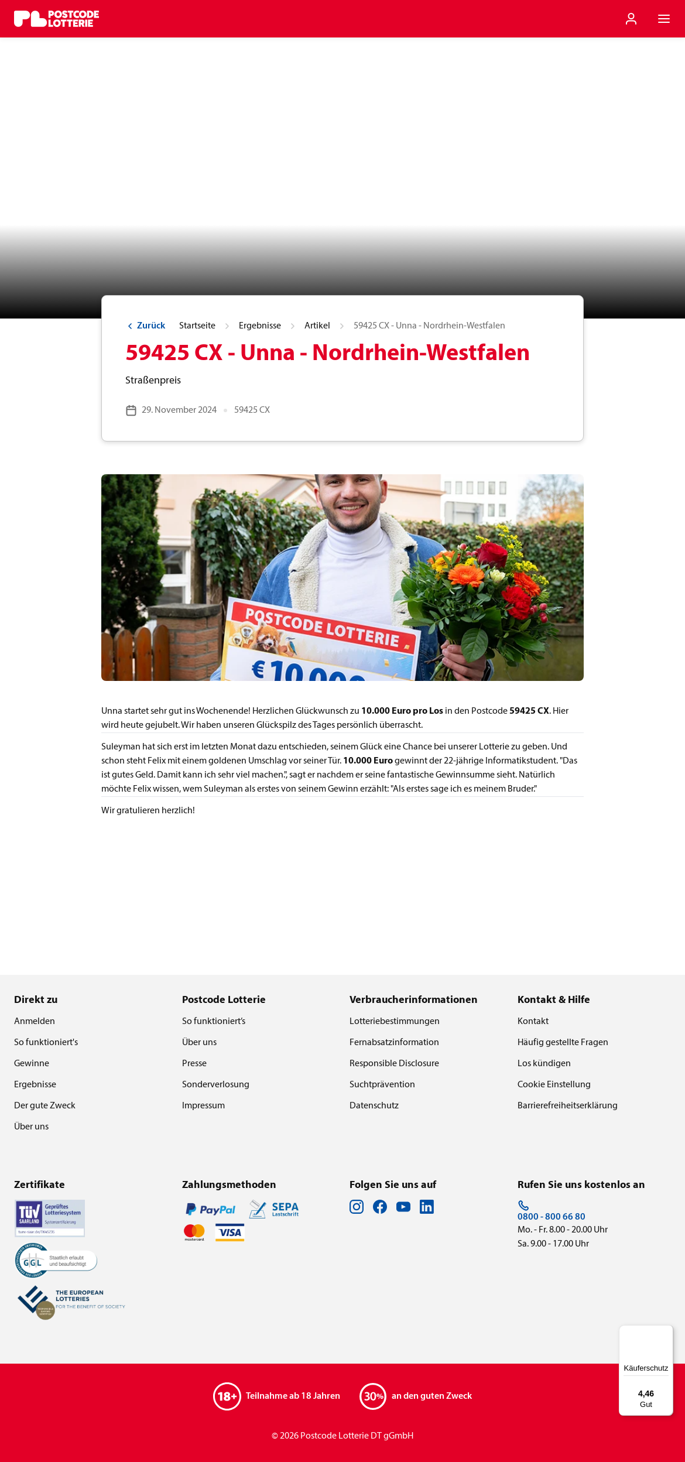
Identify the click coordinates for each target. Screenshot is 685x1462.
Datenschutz (374, 1106)
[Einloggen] (631, 19)
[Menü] (666, 1332)
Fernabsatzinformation (394, 1042)
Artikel (317, 326)
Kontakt (533, 1021)
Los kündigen (544, 1064)
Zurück (145, 326)
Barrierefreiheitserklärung (568, 1106)
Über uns (31, 1127)
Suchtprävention (382, 1085)
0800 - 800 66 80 (551, 1211)
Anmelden (34, 1021)
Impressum (203, 1106)
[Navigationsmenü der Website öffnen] (664, 18)
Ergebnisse (260, 326)
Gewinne (31, 1064)
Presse (194, 1064)
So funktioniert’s (213, 1021)
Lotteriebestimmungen (395, 1021)
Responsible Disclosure (394, 1064)
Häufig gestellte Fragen (563, 1042)
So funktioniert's (46, 1042)
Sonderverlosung (215, 1085)
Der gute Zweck (45, 1106)
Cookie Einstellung (554, 1085)
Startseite (197, 326)
